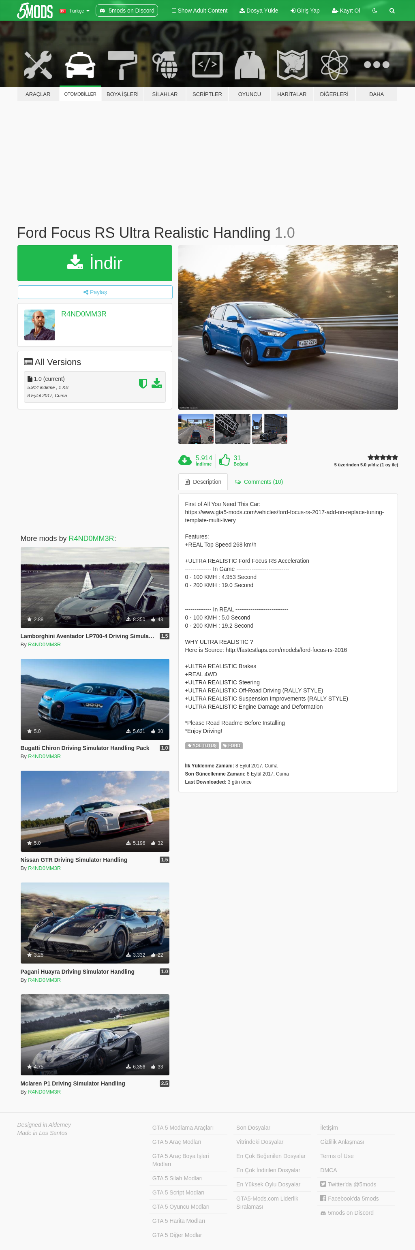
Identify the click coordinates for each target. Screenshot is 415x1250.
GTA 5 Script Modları (178, 1192)
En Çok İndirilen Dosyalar (268, 1170)
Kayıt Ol (346, 10)
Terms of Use (336, 1156)
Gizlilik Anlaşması (342, 1142)
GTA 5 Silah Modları (177, 1178)
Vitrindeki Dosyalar (259, 1142)
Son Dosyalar (253, 1127)
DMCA (328, 1170)
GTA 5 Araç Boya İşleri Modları (180, 1160)
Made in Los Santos (42, 1133)
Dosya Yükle (259, 10)
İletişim (329, 1127)
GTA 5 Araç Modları (176, 1142)
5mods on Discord (347, 1212)
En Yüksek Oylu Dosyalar (268, 1184)
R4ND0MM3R (84, 314)
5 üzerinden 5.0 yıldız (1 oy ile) (366, 465)
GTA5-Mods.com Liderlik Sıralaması (267, 1202)
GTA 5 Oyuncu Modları (181, 1206)
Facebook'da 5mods (349, 1198)
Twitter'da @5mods (348, 1184)
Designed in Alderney (44, 1125)
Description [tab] (203, 482)
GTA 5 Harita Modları (178, 1221)
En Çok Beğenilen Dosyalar (271, 1156)
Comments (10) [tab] (259, 482)
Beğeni (240, 464)
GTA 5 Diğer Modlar (177, 1235)
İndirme (204, 464)
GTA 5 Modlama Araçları (183, 1127)
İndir (94, 263)
